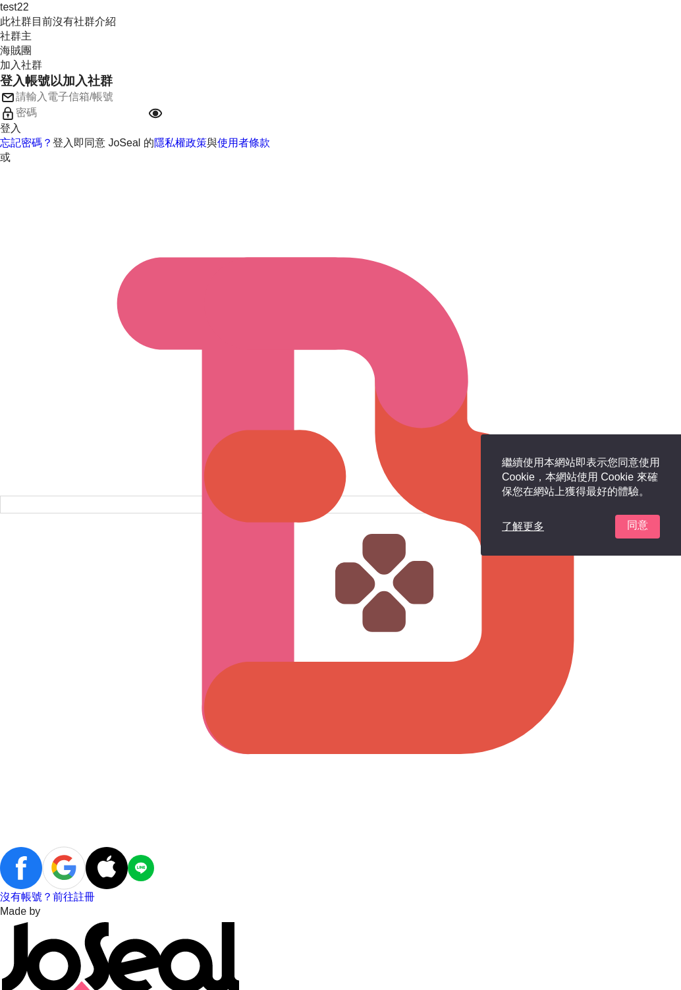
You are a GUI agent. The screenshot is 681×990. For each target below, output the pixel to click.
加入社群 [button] (21, 65)
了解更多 (523, 526)
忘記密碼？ (26, 142)
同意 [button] (637, 525)
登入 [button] (10, 128)
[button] (155, 113)
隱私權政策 (180, 142)
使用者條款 (243, 142)
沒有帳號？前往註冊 (47, 896)
